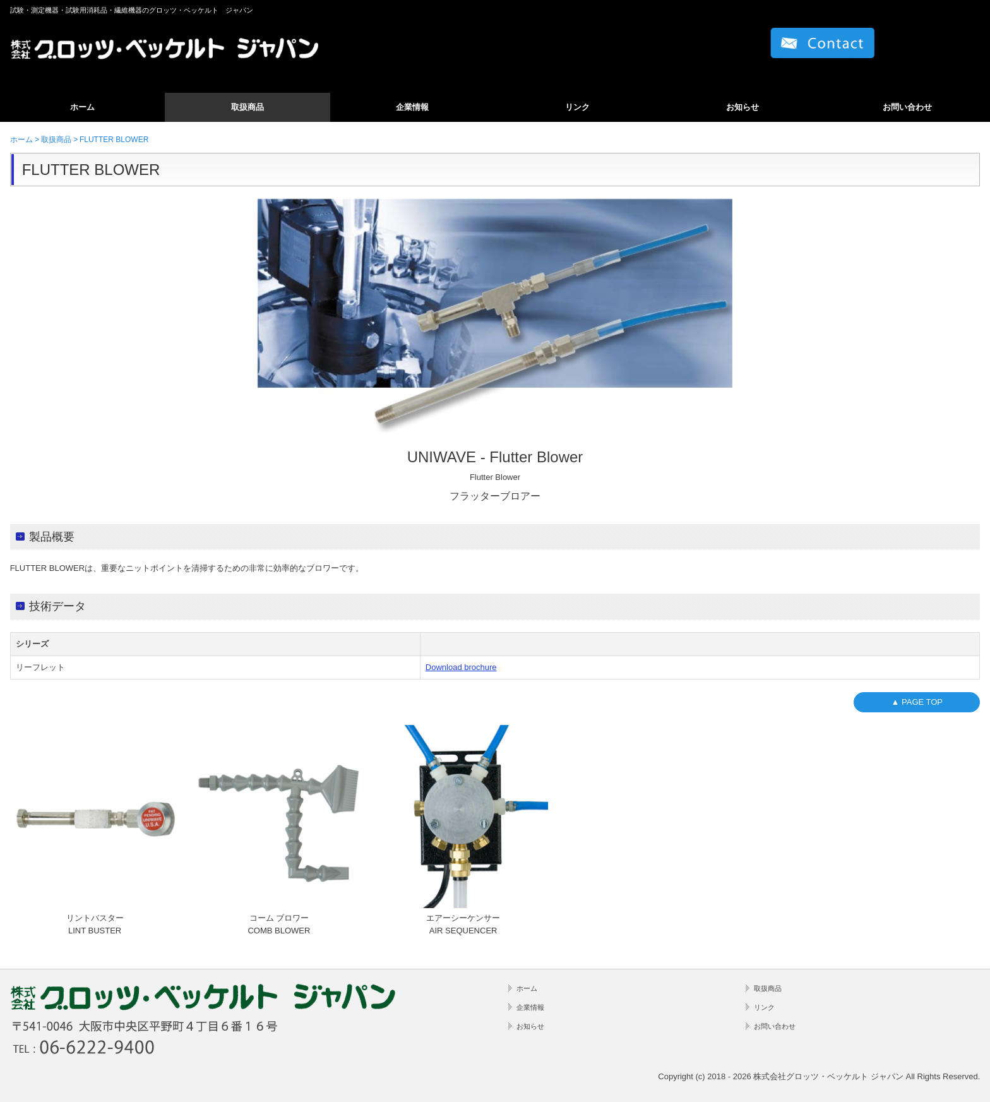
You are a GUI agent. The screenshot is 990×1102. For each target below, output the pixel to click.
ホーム (82, 107)
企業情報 (412, 107)
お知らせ (742, 107)
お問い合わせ (907, 107)
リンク (577, 107)
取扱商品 (247, 107)
